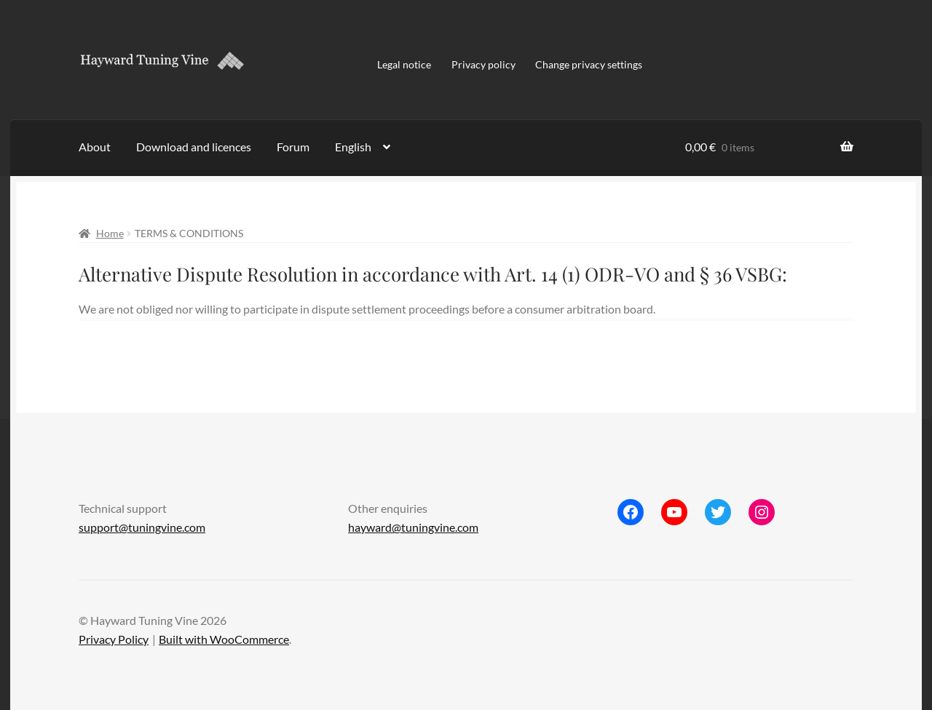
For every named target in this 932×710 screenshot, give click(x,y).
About (95, 146)
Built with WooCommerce (224, 639)
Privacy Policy (114, 639)
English (353, 146)
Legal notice (404, 64)
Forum (293, 146)
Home (110, 233)
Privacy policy (483, 64)
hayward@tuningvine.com (413, 527)
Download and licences (193, 146)
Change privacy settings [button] (588, 64)
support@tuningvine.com (142, 527)
